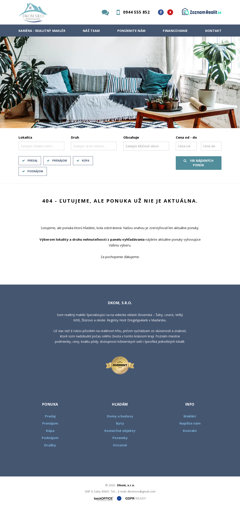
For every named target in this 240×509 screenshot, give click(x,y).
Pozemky (120, 437)
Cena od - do (186, 137)
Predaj (32, 160)
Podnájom (35, 171)
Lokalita (25, 137)
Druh (75, 137)
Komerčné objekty (119, 430)
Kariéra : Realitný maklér (42, 31)
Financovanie (175, 31)
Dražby (50, 445)
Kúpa (85, 160)
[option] (120, 82)
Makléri (190, 416)
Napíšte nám (190, 423)
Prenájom (59, 160)
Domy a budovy (120, 416)
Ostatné (120, 445)
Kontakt (213, 31)
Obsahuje (131, 137)
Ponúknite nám (131, 31)
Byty (120, 423)
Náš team (91, 31)
